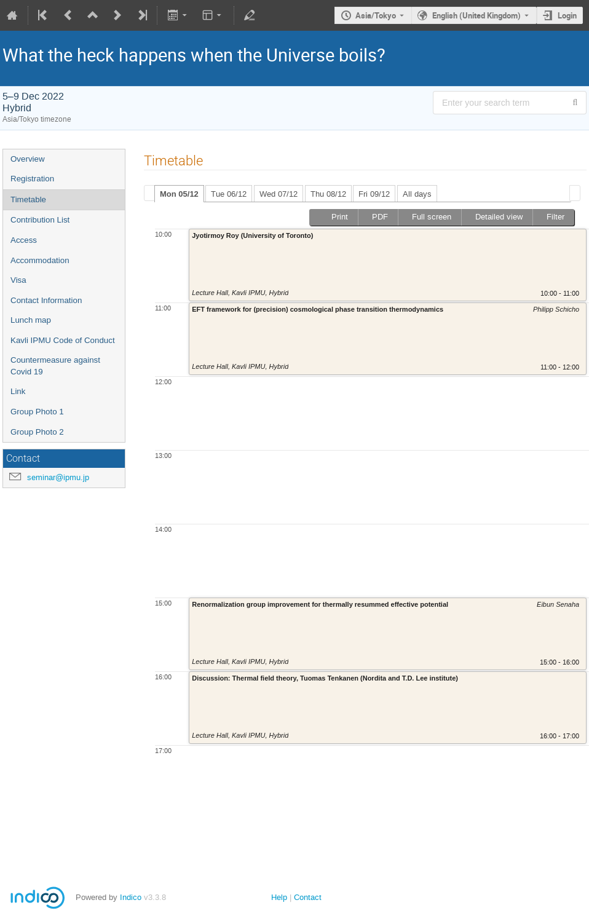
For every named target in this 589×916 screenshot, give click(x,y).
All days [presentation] (417, 194)
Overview (27, 159)
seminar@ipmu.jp (58, 477)
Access (23, 240)
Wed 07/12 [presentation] (278, 194)
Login (567, 15)
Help (279, 897)
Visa (18, 280)
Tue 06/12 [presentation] (229, 194)
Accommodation (39, 260)
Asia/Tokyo (375, 15)
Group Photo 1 (37, 411)
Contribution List (39, 219)
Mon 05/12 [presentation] (179, 194)
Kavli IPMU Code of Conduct (62, 340)
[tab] (179, 193)
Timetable (28, 199)
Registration (32, 178)
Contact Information (46, 300)
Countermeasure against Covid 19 (55, 365)
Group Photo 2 (37, 431)
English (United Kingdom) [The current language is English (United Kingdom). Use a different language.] (476, 15)
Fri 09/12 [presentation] (374, 194)
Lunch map (30, 320)
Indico (130, 897)
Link (17, 391)
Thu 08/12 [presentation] (328, 194)
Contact (308, 897)
